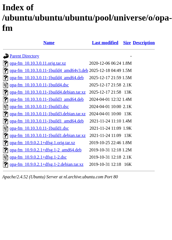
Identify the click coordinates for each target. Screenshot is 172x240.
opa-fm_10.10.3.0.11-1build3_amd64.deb (47, 99)
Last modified (105, 42)
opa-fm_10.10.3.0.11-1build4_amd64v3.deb (49, 70)
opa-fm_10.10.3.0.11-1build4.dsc (39, 84)
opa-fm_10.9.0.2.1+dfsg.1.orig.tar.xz (42, 142)
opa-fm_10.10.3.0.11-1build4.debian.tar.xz (48, 92)
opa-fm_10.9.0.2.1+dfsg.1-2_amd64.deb (46, 150)
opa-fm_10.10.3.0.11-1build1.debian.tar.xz (48, 135)
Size (127, 42)
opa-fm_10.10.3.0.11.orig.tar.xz (38, 63)
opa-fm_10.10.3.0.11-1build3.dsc (39, 106)
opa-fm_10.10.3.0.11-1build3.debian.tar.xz (48, 113)
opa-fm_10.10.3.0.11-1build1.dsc (39, 128)
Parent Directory (24, 56)
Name (48, 42)
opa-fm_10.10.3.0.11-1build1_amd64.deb (47, 121)
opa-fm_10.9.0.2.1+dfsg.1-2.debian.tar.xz (47, 164)
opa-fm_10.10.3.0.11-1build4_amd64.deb (47, 77)
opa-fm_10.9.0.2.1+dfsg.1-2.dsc (38, 157)
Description (144, 42)
